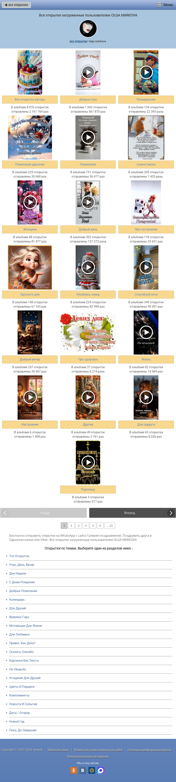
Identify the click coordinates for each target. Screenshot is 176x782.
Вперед (129, 513)
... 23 (110, 525)
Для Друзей (17, 608)
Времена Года (19, 617)
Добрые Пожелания (23, 591)
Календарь (17, 599)
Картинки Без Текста (24, 660)
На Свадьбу (17, 669)
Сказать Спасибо (21, 652)
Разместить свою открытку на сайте (98, 750)
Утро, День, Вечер (21, 565)
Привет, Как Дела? (22, 643)
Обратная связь (58, 750)
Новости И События (23, 704)
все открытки (16, 5)
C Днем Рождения (22, 582)
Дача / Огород (19, 713)
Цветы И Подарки (21, 686)
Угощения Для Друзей (24, 678)
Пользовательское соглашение (88, 756)
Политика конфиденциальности (149, 750)
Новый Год (16, 721)
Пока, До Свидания (22, 730)
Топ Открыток (19, 556)
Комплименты (19, 695)
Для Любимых (19, 634)
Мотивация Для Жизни (25, 626)
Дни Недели (17, 573)
